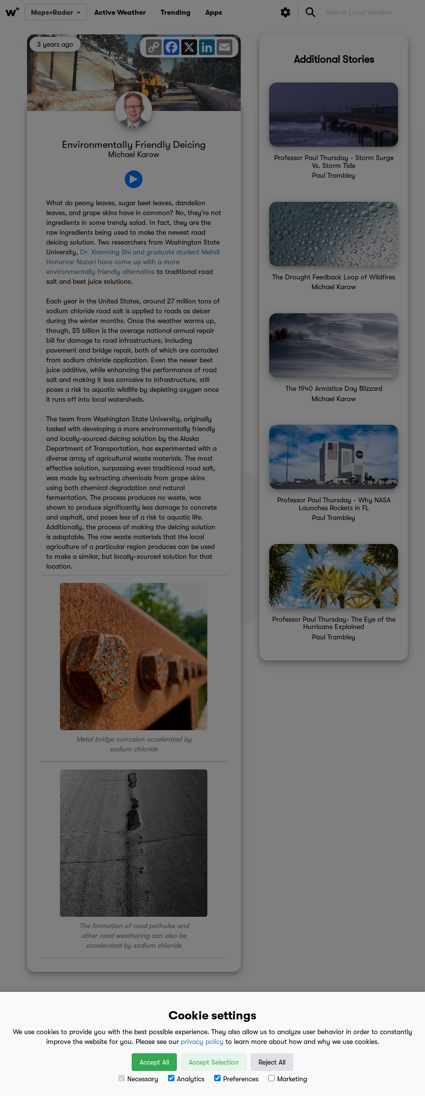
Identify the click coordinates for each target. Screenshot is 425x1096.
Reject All (271, 1062)
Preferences (236, 1079)
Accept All (154, 1062)
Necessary (138, 1079)
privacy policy (202, 1041)
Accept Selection (214, 1062)
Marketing (287, 1079)
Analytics (186, 1079)
